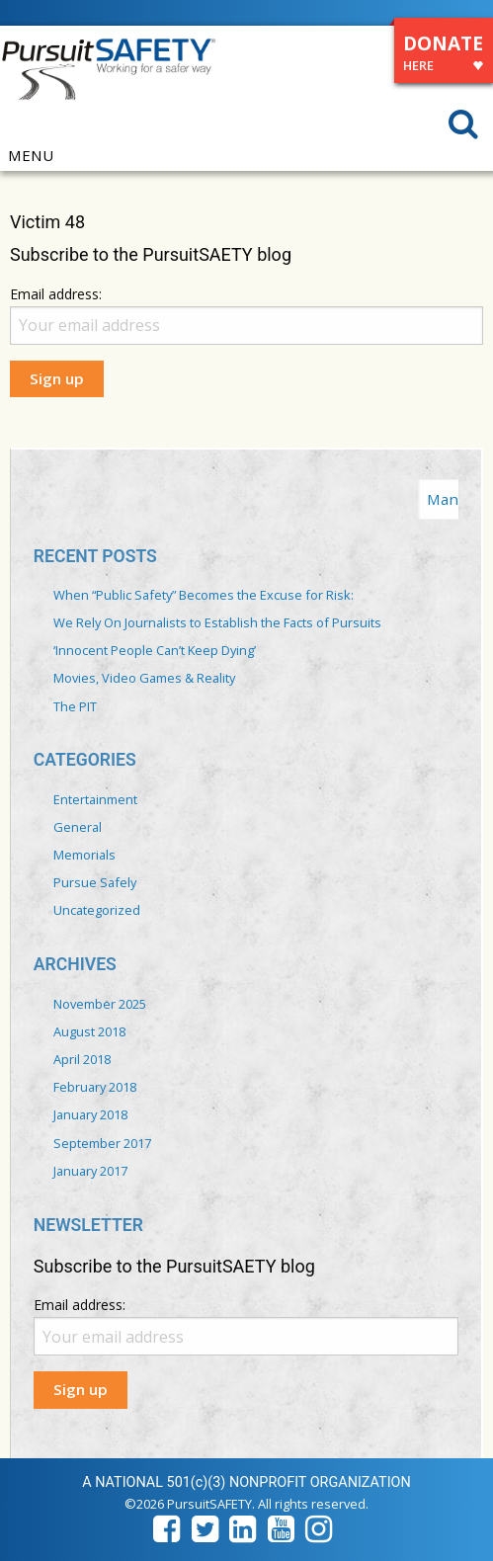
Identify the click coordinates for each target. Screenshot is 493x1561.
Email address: (56, 294)
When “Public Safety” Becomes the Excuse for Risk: (203, 595)
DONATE (443, 56)
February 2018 (94, 1087)
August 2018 (89, 1031)
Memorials (84, 854)
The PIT (75, 706)
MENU (30, 155)
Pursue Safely (94, 882)
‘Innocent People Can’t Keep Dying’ (154, 650)
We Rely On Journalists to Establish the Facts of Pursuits (217, 622)
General (77, 827)
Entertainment (95, 799)
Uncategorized (96, 910)
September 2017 (102, 1143)
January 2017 (90, 1171)
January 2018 (90, 1114)
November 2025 (99, 1004)
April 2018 (82, 1059)
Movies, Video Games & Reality (144, 678)
